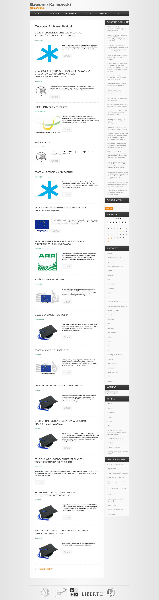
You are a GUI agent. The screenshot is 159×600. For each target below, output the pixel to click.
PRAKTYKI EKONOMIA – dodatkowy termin (58, 385)
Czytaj (67, 56)
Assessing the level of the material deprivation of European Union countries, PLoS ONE (117, 112)
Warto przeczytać (112, 363)
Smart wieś (110, 328)
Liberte (109, 494)
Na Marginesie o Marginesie (115, 266)
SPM (108, 426)
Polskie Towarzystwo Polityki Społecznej (115, 500)
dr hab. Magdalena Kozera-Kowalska (117, 473)
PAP (108, 297)
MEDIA (88, 14)
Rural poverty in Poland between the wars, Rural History (117, 99)
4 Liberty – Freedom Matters (115, 464)
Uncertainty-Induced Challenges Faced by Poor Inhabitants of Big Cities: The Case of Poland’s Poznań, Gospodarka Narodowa (116, 164)
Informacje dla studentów (114, 355)
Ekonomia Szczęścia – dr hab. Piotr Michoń (117, 483)
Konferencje (110, 368)
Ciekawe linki (111, 381)
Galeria (109, 408)
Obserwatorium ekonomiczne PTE (117, 306)
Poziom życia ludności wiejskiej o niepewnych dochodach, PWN (116, 84)
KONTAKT (104, 14)
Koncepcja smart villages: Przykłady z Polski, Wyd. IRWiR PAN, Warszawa (117, 57)
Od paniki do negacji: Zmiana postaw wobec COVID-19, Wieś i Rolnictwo (117, 105)
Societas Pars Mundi (113, 310)
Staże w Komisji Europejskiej (52, 350)
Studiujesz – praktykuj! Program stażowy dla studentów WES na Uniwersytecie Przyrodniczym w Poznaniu (62, 74)
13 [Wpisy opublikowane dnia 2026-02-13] (120, 231)
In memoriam (111, 288)
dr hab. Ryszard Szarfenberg (115, 477)
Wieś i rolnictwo (111, 332)
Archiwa (107, 390)
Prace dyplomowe (112, 372)
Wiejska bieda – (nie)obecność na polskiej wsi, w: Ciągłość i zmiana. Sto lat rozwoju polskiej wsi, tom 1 (116, 145)
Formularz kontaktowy (113, 447)
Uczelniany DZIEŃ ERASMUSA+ (52, 107)
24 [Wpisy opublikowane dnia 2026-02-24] (111, 238)
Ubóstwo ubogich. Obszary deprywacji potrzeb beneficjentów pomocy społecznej (116, 28)
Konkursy (110, 275)
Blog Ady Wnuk (111, 468)
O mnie (109, 421)
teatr (108, 350)
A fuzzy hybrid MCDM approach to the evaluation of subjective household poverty (117, 192)
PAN (108, 346)
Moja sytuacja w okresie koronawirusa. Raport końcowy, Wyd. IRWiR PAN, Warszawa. (117, 77)
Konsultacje (42, 142)
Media (109, 341)
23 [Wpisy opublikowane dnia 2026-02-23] (108, 238)
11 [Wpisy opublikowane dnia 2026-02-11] (114, 231)
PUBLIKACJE (71, 14)
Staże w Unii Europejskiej (50, 279)
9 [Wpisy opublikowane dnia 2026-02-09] (108, 231)
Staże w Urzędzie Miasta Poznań (54, 172)
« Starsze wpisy (45, 569)
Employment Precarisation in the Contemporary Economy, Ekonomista (117, 128)
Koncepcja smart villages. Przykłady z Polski (117, 452)
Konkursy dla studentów (114, 257)
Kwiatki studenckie (112, 301)
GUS (108, 279)
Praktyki (109, 293)
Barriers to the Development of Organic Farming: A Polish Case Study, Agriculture (116, 121)
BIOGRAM (54, 14)
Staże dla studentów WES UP (52, 315)
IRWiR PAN (110, 319)
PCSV (109, 324)
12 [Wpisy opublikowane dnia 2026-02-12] (117, 231)
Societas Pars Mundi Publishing (116, 510)
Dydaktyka (110, 359)
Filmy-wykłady (111, 284)
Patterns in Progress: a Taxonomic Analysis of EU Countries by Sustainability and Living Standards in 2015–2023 (117, 38)
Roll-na (109, 337)
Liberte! (109, 271)
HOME (38, 14)
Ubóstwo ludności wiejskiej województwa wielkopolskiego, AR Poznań (117, 92)
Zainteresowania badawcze (115, 438)
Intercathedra (111, 315)
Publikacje (110, 253)
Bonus (109, 377)
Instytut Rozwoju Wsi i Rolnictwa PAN (116, 489)
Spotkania (110, 262)
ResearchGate (111, 505)
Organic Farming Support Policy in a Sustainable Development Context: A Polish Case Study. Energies (117, 184)
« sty (108, 241)
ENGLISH (121, 14)
